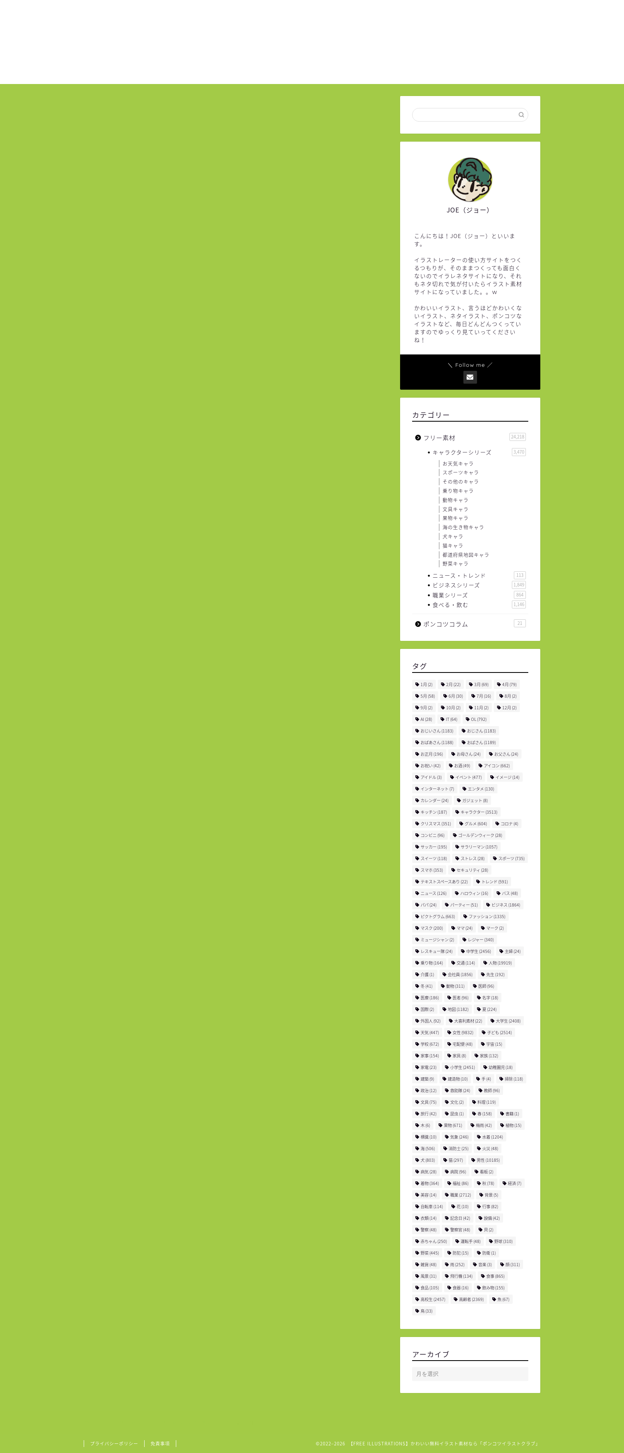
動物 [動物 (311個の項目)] (455, 986)
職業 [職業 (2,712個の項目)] (460, 1195)
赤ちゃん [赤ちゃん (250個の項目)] (434, 1241)
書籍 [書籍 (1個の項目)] (512, 1114)
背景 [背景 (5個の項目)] (491, 1195)
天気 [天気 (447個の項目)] (430, 1032)
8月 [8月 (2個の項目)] (511, 696)
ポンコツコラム (474, 623)
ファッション (115, 1030)
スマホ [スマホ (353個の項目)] (432, 870)
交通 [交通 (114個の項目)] (466, 963)
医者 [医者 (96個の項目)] (461, 998)
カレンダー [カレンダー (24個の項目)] (435, 800)
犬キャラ (453, 536)
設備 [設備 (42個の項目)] (492, 1218)
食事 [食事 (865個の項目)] (495, 1276)
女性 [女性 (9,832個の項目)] (463, 1032)
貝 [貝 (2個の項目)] (488, 1230)
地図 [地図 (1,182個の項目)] (458, 1009)
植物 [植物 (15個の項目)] (513, 1125)
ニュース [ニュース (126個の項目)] (434, 893)
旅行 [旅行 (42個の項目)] (429, 1114)
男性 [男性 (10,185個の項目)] (488, 1160)
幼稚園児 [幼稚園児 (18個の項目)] (501, 1067)
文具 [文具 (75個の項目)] (429, 1102)
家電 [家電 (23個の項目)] (429, 1067)
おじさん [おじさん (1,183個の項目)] (481, 731)
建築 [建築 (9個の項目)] (427, 1079)
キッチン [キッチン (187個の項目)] (434, 812)
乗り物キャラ (458, 490)
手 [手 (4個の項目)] (486, 1079)
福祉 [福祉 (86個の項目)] (461, 1183)
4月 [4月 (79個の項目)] (509, 684)
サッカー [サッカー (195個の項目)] (434, 847)
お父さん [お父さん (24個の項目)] (506, 754)
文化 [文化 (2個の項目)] (457, 1102)
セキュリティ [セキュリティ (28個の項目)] (472, 870)
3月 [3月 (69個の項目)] (481, 684)
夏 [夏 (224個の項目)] (489, 1009)
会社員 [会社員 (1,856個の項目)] (460, 974)
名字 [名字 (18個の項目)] (490, 998)
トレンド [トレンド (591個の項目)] (494, 882)
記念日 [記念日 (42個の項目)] (460, 1218)
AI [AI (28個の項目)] (426, 719)
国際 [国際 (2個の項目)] (427, 1009)
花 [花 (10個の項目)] (463, 1206)
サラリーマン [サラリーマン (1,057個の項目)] (479, 847)
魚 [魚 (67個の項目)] (503, 1299)
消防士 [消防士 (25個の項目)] (459, 1148)
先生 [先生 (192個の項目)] (495, 974)
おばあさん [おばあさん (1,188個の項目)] (437, 742)
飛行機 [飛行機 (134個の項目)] (461, 1276)
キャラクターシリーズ (479, 452)
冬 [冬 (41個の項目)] (427, 986)
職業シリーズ (479, 595)
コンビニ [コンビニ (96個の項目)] (433, 835)
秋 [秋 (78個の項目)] (488, 1183)
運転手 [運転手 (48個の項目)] (471, 1241)
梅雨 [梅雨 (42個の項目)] (484, 1125)
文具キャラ (456, 509)
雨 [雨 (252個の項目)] (457, 1264)
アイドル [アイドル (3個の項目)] (431, 777)
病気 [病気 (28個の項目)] (429, 1172)
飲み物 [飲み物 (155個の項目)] (493, 1288)
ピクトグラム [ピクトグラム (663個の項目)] (438, 916)
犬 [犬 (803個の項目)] (428, 1160)
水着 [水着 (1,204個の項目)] (492, 1137)
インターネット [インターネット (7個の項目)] (437, 789)
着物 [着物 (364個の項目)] (430, 1183)
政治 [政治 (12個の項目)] (429, 1090)
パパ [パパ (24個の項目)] (429, 905)
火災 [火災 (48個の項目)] (490, 1148)
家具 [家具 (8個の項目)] (459, 1056)
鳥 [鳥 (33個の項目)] (427, 1311)
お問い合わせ (487, 12)
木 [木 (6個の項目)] (425, 1125)
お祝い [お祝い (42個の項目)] (431, 766)
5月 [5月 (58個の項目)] (428, 696)
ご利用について (428, 12)
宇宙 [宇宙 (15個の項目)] (494, 1044)
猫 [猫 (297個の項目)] (456, 1160)
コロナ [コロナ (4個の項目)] (509, 824)
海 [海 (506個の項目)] (428, 1148)
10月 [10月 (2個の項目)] (453, 707)
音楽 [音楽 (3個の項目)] (485, 1264)
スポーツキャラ (461, 472)
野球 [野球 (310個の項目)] (503, 1241)
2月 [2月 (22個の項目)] (453, 684)
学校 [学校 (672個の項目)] (430, 1044)
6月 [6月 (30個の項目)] (456, 696)
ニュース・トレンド (479, 575)
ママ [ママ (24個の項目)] (465, 928)
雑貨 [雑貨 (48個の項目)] (429, 1264)
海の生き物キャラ (463, 527)
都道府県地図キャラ (466, 554)
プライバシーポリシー (114, 1443)
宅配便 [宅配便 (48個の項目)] (463, 1044)
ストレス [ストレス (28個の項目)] (473, 858)
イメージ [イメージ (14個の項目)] (507, 777)
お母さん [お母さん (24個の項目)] (469, 754)
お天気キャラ (458, 463)
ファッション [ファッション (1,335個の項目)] (487, 916)
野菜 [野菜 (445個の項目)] (430, 1253)
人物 (145, 1030)
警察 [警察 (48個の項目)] (429, 1230)
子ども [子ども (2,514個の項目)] (499, 1032)
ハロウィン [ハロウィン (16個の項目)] (474, 893)
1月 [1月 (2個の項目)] (427, 684)
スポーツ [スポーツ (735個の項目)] (511, 858)
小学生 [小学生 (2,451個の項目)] (462, 1067)
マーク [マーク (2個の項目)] (495, 928)
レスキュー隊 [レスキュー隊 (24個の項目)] (437, 951)
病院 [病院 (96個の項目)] (458, 1172)
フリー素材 (111, 113)
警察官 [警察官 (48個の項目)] (460, 1230)
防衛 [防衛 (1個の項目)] (489, 1253)
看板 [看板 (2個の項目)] (486, 1172)
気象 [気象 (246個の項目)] (459, 1137)
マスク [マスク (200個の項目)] (432, 928)
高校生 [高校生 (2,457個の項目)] (433, 1299)
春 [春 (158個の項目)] (484, 1114)
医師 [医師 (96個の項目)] (486, 986)
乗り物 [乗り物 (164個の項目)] (432, 963)
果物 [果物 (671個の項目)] (453, 1125)
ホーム (378, 12)
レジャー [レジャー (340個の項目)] (481, 940)
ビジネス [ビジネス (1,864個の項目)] (505, 905)
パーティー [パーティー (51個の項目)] (464, 905)
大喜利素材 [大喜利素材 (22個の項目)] (468, 1021)
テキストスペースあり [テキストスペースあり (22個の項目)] (444, 882)
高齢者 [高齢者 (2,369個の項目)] (471, 1299)
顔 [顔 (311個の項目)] (512, 1264)
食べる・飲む (479, 604)
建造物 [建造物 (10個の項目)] (458, 1079)
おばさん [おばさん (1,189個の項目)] (481, 742)
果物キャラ (456, 518)
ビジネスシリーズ (479, 585)
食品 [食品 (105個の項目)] (430, 1288)
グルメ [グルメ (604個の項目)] (476, 824)
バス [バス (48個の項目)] (510, 893)
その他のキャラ (461, 481)
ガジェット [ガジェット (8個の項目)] (475, 800)
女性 (167, 1030)
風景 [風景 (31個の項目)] (429, 1276)
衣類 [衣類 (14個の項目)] (429, 1218)
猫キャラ (453, 545)
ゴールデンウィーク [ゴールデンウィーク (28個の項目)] (480, 835)
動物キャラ (456, 500)
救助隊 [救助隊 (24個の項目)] (460, 1090)
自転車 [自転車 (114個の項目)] (432, 1206)
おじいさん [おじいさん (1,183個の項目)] (437, 731)
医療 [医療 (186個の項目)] (430, 998)
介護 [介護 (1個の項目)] (427, 974)
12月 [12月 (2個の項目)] (509, 707)
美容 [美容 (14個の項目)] (429, 1195)
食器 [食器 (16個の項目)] (461, 1288)
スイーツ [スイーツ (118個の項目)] (434, 858)
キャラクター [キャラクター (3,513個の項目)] (479, 812)
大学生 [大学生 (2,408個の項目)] (508, 1021)
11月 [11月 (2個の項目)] (481, 707)
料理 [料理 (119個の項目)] (486, 1102)
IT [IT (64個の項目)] (451, 719)
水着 (189, 1030)
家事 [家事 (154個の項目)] (430, 1056)
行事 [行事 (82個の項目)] (490, 1206)
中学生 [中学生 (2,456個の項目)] (478, 951)
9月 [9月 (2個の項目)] (427, 707)
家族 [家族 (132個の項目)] (489, 1056)
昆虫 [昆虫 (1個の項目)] (457, 1114)
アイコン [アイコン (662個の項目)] (497, 766)
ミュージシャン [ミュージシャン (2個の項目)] (437, 940)
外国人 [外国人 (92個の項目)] (431, 1021)
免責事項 (160, 1443)
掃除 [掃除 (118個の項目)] (514, 1079)
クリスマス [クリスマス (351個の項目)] (436, 824)
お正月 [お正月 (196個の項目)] (432, 754)
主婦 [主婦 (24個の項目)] (513, 951)
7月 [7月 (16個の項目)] (484, 696)
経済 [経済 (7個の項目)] (514, 1183)
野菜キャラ (456, 563)
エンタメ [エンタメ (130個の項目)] (481, 789)
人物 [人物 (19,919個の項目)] (500, 963)
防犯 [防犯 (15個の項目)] (461, 1253)
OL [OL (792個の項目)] (479, 719)
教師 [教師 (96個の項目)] (492, 1090)
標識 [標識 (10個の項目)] (429, 1137)
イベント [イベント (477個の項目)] (468, 777)
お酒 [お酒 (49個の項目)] (462, 766)
